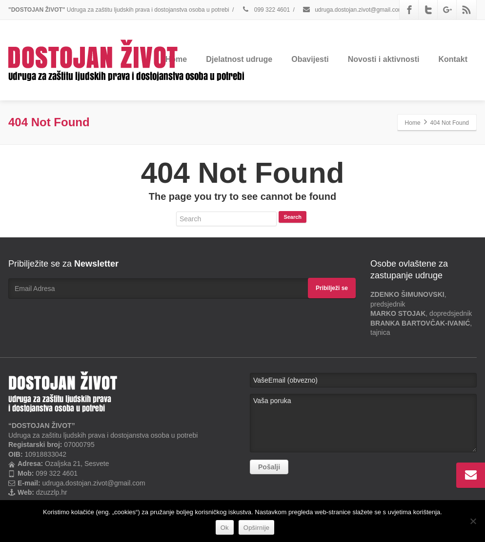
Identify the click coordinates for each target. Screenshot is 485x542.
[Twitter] (428, 9)
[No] (473, 521)
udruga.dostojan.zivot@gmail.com (352, 9)
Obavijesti (309, 59)
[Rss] (466, 9)
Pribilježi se (332, 288)
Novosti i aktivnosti (384, 59)
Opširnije (256, 527)
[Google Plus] (447, 9)
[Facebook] (409, 9)
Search (292, 217)
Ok (225, 527)
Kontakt (452, 59)
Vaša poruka (363, 423)
